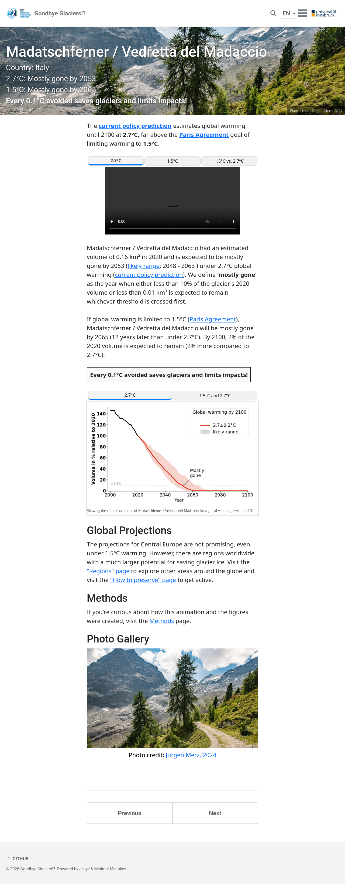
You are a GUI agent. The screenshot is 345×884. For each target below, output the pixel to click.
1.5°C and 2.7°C (215, 396)
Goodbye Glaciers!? (60, 13)
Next (215, 813)
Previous (130, 813)
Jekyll (84, 868)
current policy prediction (135, 125)
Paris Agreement (204, 134)
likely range (143, 265)
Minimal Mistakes (110, 868)
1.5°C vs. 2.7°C (229, 161)
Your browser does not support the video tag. (172, 200)
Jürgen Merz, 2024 (327, 110)
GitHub (17, 858)
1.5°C (172, 161)
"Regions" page (108, 571)
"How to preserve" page (143, 580)
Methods (161, 621)
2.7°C (116, 161)
